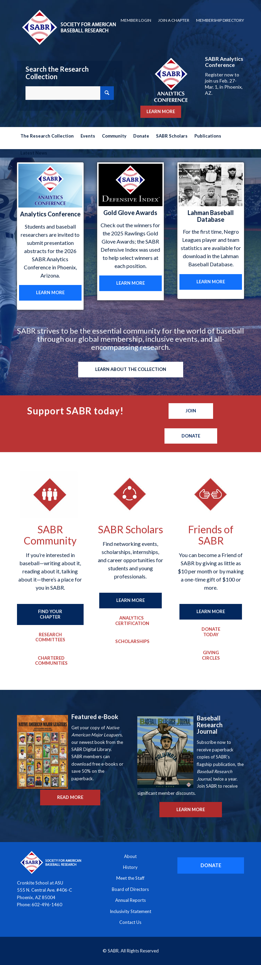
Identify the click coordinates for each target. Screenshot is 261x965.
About (130, 856)
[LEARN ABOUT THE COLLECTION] (130, 369)
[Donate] (190, 436)
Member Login (136, 20)
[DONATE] (210, 865)
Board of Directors (130, 889)
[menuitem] (136, 20)
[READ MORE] (70, 797)
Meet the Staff (130, 878)
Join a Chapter (173, 20)
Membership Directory (220, 20)
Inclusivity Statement (130, 911)
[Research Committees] (50, 637)
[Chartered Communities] (51, 660)
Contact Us (130, 922)
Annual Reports (130, 900)
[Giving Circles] (210, 655)
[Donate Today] (210, 632)
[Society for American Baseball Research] (68, 27)
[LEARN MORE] (50, 293)
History (130, 867)
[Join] (191, 411)
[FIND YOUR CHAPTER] (50, 614)
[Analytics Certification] (131, 620)
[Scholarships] (131, 641)
